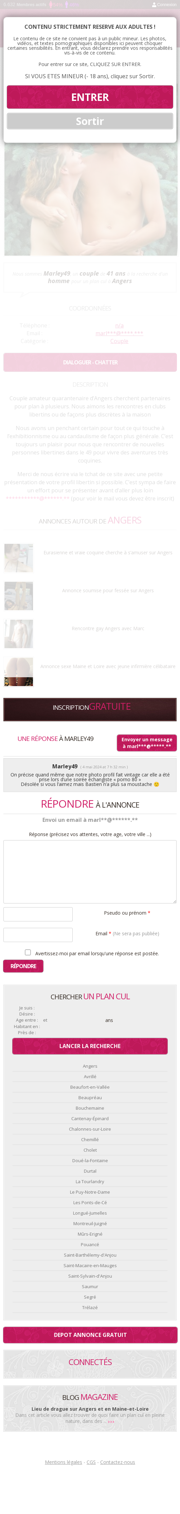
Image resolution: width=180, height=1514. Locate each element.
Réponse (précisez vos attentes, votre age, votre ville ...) (90, 834)
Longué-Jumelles (90, 1213)
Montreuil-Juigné (90, 1223)
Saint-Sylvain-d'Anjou (90, 1276)
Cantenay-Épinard (90, 1118)
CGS (91, 1462)
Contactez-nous (117, 1462)
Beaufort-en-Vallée (90, 1087)
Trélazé (90, 1307)
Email (127, 933)
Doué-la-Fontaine (90, 1160)
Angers (90, 1066)
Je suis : (27, 1008)
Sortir (90, 121)
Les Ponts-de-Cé (90, 1202)
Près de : (27, 1032)
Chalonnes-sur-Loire (90, 1129)
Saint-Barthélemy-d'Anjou (90, 1255)
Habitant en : (27, 1026)
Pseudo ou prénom (127, 912)
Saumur (90, 1286)
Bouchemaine (90, 1108)
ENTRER (90, 97)
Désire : (27, 1014)
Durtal (90, 1171)
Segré (90, 1297)
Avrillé (90, 1076)
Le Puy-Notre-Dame (90, 1192)
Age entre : (27, 1020)
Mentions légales (63, 1462)
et (45, 1020)
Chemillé (90, 1139)
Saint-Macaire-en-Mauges (90, 1265)
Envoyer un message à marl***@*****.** (147, 742)
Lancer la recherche (90, 1046)
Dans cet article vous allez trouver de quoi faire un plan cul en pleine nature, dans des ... (90, 1418)
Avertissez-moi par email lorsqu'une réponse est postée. (91, 953)
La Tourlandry (90, 1181)
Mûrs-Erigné (90, 1234)
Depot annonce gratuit (90, 1335)
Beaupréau (90, 1097)
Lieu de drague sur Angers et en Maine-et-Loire (90, 1409)
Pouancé (90, 1244)
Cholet (90, 1150)
